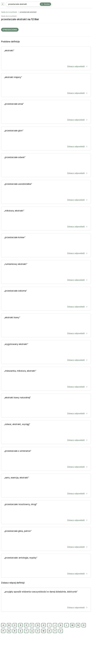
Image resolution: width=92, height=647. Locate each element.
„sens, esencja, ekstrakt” (46, 485)
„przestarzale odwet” (46, 165)
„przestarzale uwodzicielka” (46, 192)
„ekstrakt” (46, 58)
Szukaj (45, 4)
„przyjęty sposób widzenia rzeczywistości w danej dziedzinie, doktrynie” (46, 599)
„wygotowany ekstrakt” (46, 352)
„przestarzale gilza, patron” (46, 539)
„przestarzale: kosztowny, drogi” (46, 512)
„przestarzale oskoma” (46, 298)
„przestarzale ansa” (46, 112)
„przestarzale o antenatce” (46, 459)
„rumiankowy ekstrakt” (46, 272)
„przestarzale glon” (46, 138)
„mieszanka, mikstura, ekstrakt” (46, 379)
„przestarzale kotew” (46, 245)
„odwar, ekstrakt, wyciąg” (46, 432)
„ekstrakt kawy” (46, 325)
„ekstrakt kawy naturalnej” (46, 405)
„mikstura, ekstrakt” (46, 218)
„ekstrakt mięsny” (46, 85)
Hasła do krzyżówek (9, 12)
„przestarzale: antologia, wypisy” (46, 565)
